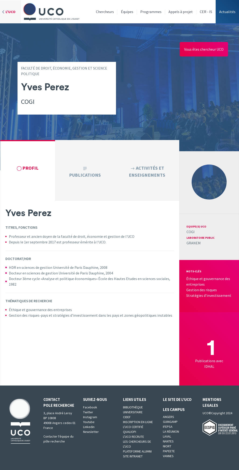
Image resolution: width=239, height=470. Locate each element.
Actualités (227, 11)
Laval (167, 436)
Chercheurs (105, 11)
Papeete (169, 451)
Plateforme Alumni (137, 451)
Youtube (89, 422)
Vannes (168, 456)
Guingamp (170, 422)
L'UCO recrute (133, 437)
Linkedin (89, 427)
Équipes (127, 11)
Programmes (151, 11)
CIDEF (127, 417)
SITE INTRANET (133, 456)
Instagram (90, 417)
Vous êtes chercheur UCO (204, 49)
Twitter (88, 412)
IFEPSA (167, 426)
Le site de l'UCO (177, 399)
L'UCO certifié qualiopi (133, 429)
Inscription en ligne (138, 422)
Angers (168, 417)
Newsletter (91, 432)
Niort (167, 446)
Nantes (168, 441)
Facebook (90, 407)
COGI (190, 231)
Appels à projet (181, 11)
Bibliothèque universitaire (133, 409)
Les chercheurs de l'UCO (137, 444)
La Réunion (171, 431)
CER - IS (206, 11)
